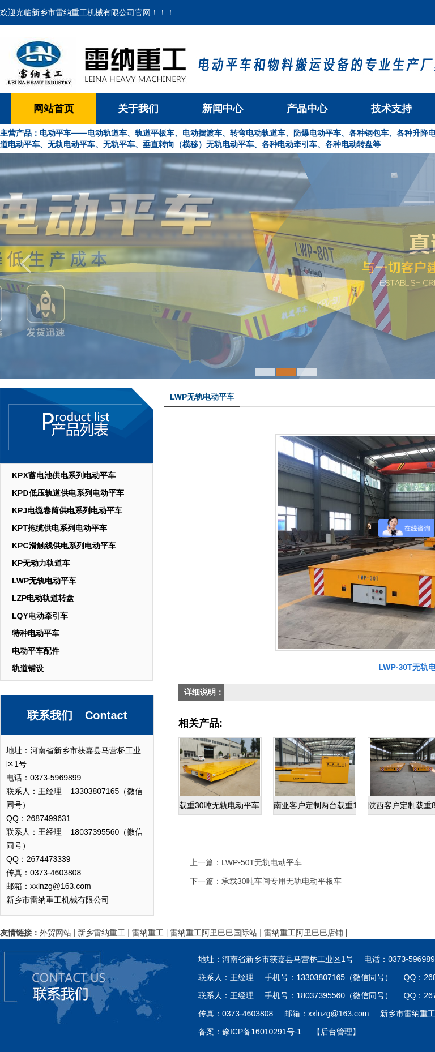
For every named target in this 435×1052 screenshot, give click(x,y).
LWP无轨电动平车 (44, 580)
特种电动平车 (35, 633)
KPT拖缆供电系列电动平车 (59, 528)
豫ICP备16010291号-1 (261, 1031)
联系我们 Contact (77, 715)
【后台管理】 (336, 1031)
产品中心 (307, 108)
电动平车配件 (35, 650)
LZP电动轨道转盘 (43, 598)
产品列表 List (76, 425)
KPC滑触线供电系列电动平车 (64, 545)
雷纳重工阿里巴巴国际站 (213, 932)
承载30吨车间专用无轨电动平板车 (281, 881)
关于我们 (138, 108)
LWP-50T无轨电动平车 (261, 862)
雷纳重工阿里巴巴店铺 (303, 932)
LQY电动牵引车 (40, 615)
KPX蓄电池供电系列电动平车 (64, 475)
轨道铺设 (28, 668)
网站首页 (53, 108)
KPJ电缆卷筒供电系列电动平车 (67, 510)
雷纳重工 (148, 932)
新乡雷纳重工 (101, 932)
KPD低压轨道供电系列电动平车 (68, 492)
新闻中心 (222, 108)
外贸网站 (55, 932)
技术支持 (391, 108)
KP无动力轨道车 (41, 563)
